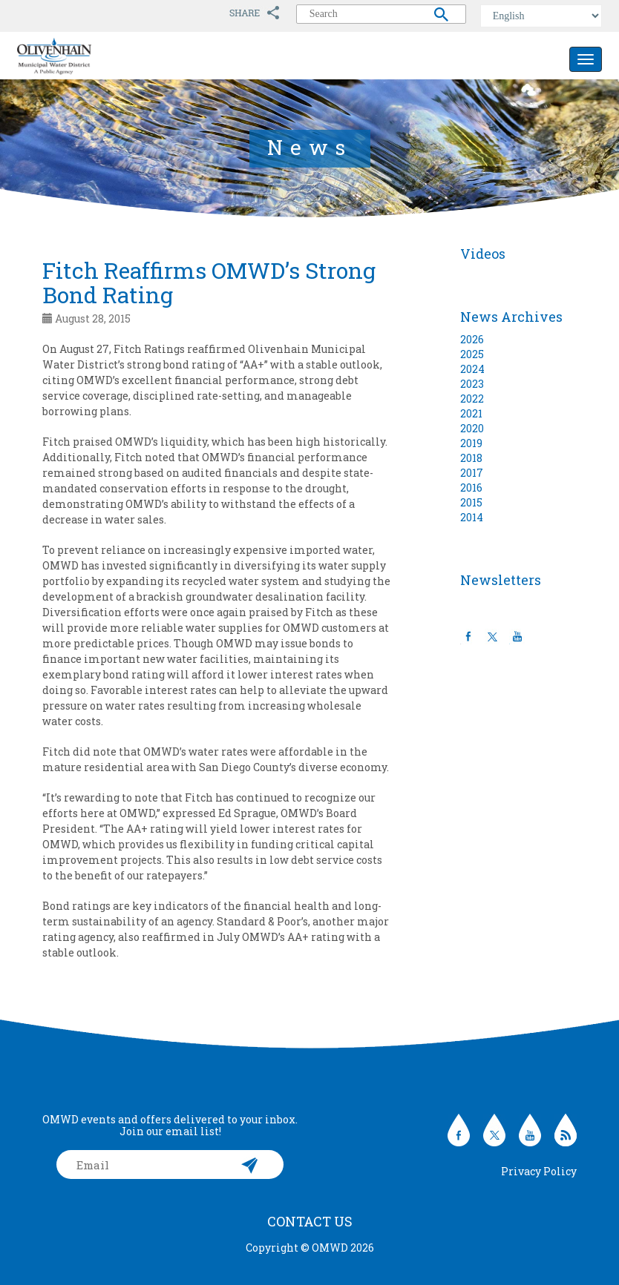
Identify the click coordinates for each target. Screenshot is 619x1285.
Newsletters (500, 580)
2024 (472, 369)
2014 (471, 517)
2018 (471, 458)
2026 (472, 339)
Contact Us (310, 1221)
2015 (471, 502)
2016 (471, 487)
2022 (472, 399)
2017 (471, 473)
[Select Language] (541, 15)
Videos (482, 253)
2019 (471, 443)
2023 (472, 384)
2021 (471, 413)
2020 (472, 428)
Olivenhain (87, 56)
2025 (472, 354)
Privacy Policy (539, 1171)
